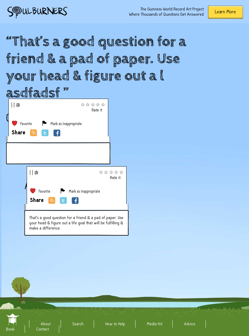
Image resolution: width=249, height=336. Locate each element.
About (45, 323)
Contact (42, 329)
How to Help (115, 323)
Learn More (225, 12)
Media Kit (154, 323)
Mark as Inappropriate (66, 124)
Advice (189, 323)
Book (10, 329)
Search (78, 323)
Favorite (26, 124)
